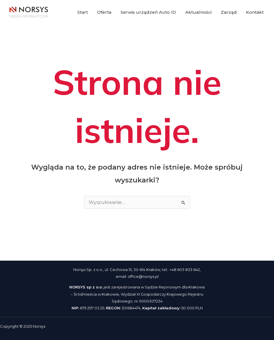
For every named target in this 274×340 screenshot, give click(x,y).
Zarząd (229, 12)
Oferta (104, 12)
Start (82, 12)
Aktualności (198, 12)
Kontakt (255, 12)
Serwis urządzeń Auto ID (148, 12)
